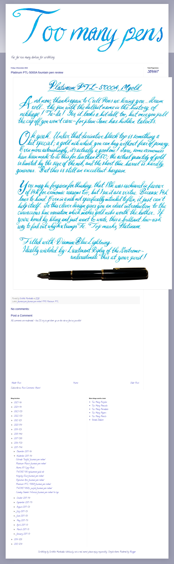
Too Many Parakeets (100, 409)
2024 (16, 407)
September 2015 (23, 502)
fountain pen (22, 301)
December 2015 (23, 451)
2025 (16, 402)
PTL (57, 301)
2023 (16, 411)
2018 (16, 434)
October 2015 (22, 498)
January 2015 (22, 534)
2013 (16, 544)
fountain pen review (34, 301)
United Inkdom (98, 420)
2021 (16, 420)
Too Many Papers (99, 413)
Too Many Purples (99, 402)
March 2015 (22, 529)
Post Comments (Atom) (31, 388)
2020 (16, 425)
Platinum (50, 301)
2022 (16, 416)
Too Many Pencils (99, 416)
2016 (16, 443)
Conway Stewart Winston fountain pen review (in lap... (37, 492)
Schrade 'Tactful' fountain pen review (30, 459)
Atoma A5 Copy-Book (25, 467)
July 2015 (21, 511)
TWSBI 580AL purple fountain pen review (34, 488)
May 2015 (21, 520)
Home (75, 383)
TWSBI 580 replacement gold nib (30, 472)
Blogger (133, 552)
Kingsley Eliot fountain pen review (29, 476)
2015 (16, 447)
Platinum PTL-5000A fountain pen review (33, 484)
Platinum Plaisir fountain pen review (31, 463)
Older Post (134, 383)
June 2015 (21, 516)
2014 (16, 539)
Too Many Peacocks (100, 405)
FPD (44, 301)
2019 (16, 429)
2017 (16, 438)
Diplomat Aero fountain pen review (30, 480)
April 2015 (21, 525)
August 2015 (22, 507)
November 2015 (23, 456)
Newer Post (16, 383)
